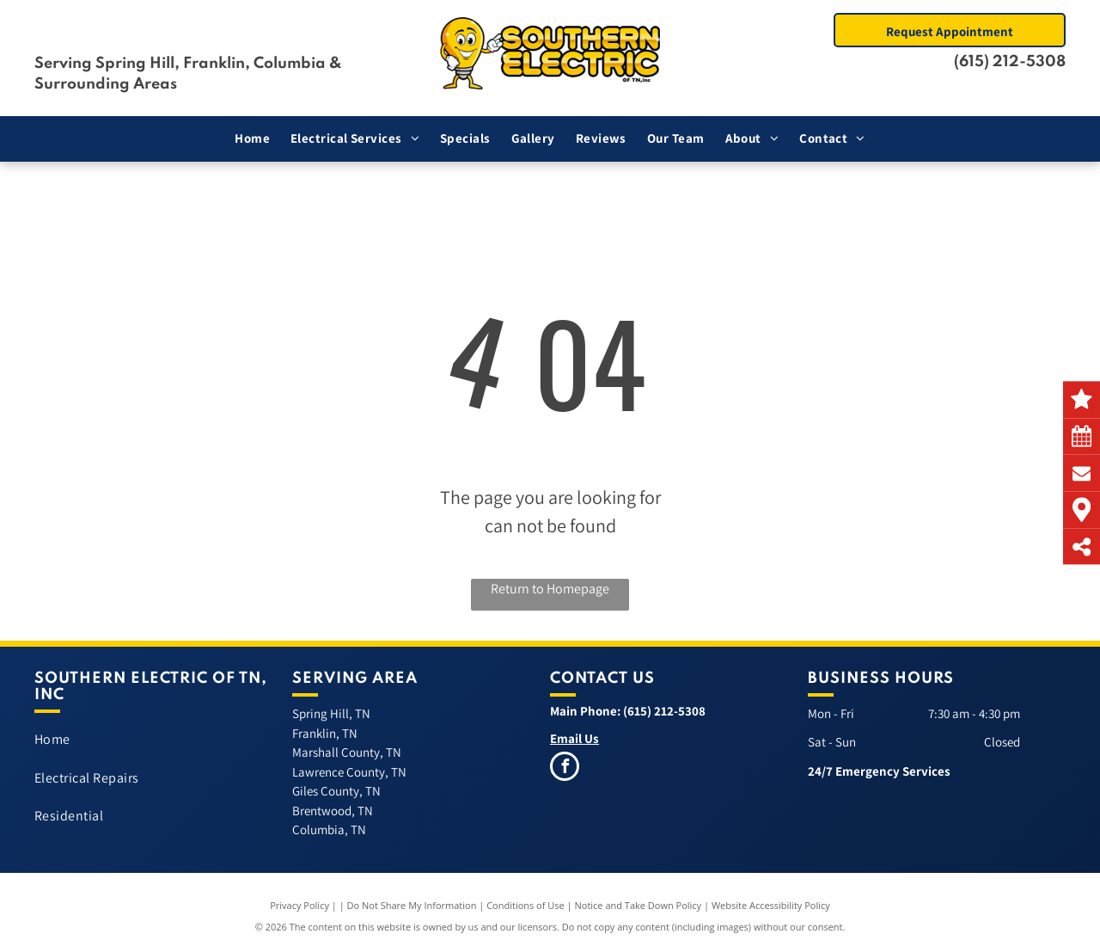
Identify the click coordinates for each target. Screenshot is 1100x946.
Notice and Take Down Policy (638, 905)
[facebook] (564, 768)
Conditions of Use (525, 905)
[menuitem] (252, 139)
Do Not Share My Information (412, 905)
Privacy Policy (299, 905)
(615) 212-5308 (1010, 62)
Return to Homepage (550, 589)
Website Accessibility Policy (771, 905)
